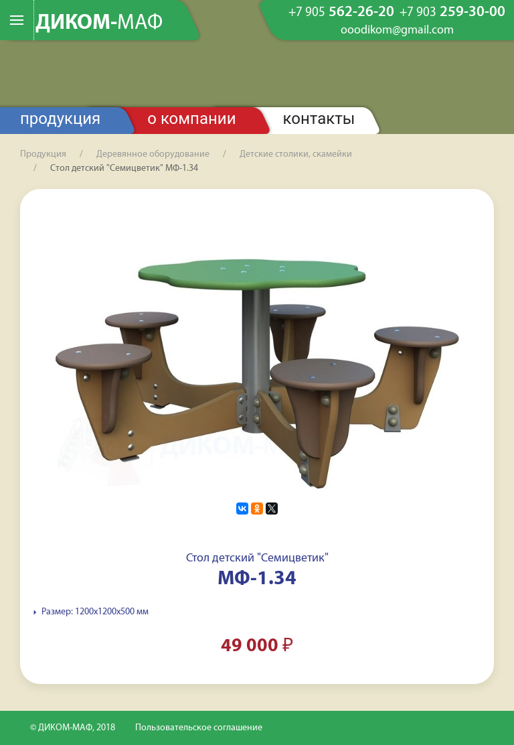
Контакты (319, 118)
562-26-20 (341, 13)
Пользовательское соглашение (198, 728)
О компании (191, 118)
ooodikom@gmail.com (397, 31)
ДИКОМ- (99, 23)
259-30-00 (452, 13)
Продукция (60, 118)
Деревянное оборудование (152, 154)
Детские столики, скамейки (296, 154)
